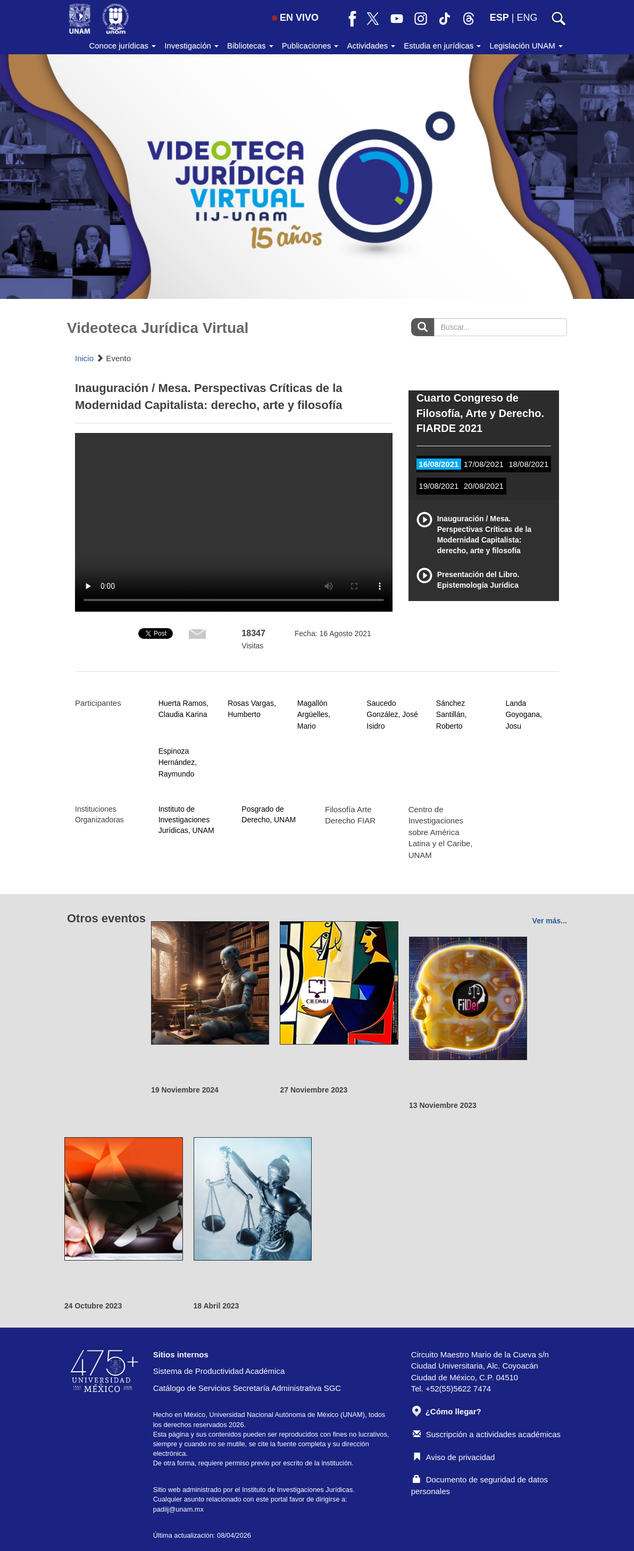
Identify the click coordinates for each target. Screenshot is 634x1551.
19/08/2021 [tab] (438, 485)
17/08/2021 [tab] (484, 464)
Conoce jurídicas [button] (122, 45)
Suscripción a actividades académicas (487, 1434)
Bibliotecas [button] (250, 45)
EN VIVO (295, 17)
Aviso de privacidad (454, 1457)
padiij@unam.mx (178, 1509)
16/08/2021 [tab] (438, 464)
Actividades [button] (371, 45)
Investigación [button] (191, 45)
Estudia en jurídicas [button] (442, 45)
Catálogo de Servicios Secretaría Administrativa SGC (247, 1387)
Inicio (84, 358)
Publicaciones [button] (310, 45)
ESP (499, 17)
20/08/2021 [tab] (484, 485)
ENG (526, 17)
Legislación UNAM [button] (526, 45)
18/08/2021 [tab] (528, 464)
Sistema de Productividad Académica (219, 1370)
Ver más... (549, 920)
